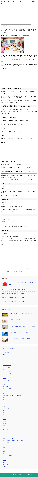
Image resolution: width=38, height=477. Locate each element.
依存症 (4, 393)
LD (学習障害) (25, 35)
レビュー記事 (5, 391)
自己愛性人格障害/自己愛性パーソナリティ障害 (13, 440)
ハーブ (4, 384)
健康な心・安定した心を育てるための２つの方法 (19, 332)
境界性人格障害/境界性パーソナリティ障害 (12, 395)
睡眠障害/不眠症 (6, 429)
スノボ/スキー (6, 375)
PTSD (4, 356)
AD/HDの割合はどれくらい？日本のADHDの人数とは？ (20, 313)
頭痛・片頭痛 (5, 462)
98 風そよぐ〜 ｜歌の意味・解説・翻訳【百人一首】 (13, 297)
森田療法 (4, 416)
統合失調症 (5, 436)
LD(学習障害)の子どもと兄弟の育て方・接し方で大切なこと (22, 268)
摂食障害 (4, 410)
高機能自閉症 (5, 466)
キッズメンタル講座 (7, 371)
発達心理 (4, 423)
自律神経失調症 (6, 442)
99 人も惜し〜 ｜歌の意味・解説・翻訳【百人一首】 (13, 293)
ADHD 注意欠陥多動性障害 (8, 348)
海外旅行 (4, 419)
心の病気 (4, 401)
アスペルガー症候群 (7, 365)
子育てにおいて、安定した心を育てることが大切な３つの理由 (22, 326)
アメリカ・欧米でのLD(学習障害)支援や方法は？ (13, 271)
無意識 (4, 421)
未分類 (4, 414)
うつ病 (4, 360)
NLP (4, 354)
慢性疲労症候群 (6, 408)
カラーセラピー (6, 369)
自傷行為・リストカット (8, 438)
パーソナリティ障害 (7, 388)
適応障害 (4, 460)
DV (3, 350)
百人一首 (4, 427)
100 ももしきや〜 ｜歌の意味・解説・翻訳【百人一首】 (14, 289)
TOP (16, 24)
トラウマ (4, 382)
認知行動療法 (5, 451)
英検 (4, 447)
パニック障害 (5, 386)
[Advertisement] (19, 15)
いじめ (4, 358)
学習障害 (12, 263)
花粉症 (4, 444)
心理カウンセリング (7, 403)
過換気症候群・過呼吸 (7, 455)
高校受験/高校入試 (6, 464)
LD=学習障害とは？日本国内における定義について (19, 319)
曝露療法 (4, 412)
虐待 (4, 449)
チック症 (4, 378)
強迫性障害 (5, 399)
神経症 (4, 434)
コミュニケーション (7, 373)
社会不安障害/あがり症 (7, 432)
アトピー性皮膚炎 (6, 367)
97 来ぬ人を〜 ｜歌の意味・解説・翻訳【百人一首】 (13, 301)
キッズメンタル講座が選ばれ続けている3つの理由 (19, 338)
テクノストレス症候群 (7, 380)
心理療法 (4, 406)
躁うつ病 (4, 453)
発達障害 (4, 425)
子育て (4, 397)
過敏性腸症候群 (6, 457)
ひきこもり (5, 362)
